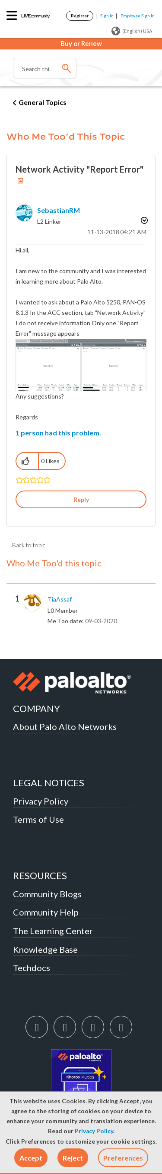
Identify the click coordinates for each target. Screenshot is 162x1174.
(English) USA (131, 31)
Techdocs (31, 967)
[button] (31, 1157)
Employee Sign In (138, 15)
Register (80, 15)
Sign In (107, 15)
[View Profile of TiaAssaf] (60, 599)
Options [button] (143, 220)
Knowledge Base (45, 949)
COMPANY (36, 708)
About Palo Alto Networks (65, 726)
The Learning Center (53, 930)
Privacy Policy (94, 1131)
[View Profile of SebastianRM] (58, 210)
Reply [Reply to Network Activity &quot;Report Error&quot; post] (81, 499)
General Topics (43, 102)
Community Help (46, 912)
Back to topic (28, 545)
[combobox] (44, 68)
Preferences (123, 1158)
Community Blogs (47, 894)
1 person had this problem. (58, 432)
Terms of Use (38, 819)
